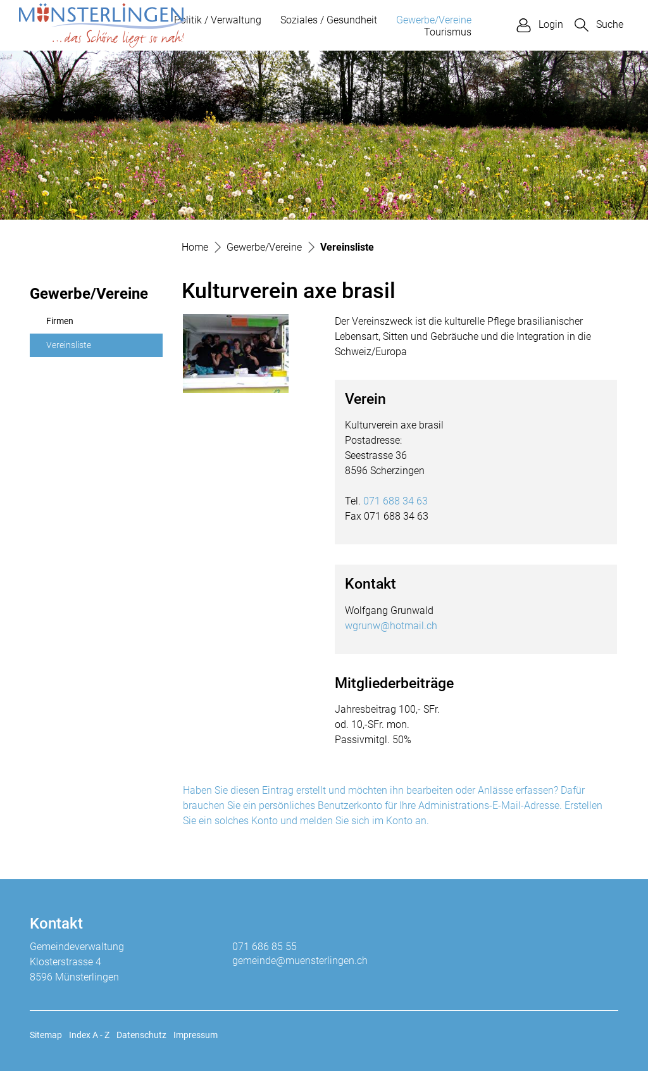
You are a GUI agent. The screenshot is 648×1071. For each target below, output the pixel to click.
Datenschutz (141, 1035)
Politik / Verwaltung (217, 20)
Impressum (195, 1035)
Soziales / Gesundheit (328, 20)
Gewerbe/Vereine (433, 20)
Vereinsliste (77, 349)
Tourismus (447, 32)
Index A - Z (89, 1035)
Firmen (59, 321)
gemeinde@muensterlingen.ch (300, 961)
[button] (599, 25)
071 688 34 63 (395, 501)
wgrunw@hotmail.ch (391, 626)
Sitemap (46, 1035)
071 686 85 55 (264, 947)
